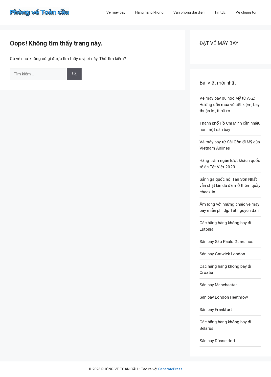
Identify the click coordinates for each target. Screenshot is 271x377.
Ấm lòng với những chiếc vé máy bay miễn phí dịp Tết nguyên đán (229, 207)
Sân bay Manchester (218, 284)
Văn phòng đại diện (188, 12)
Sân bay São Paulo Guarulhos (226, 241)
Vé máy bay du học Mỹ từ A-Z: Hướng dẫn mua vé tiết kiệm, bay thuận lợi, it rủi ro (230, 104)
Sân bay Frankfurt (216, 309)
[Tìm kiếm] (74, 74)
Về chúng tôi (246, 12)
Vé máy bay (115, 12)
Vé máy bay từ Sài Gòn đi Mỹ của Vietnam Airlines (230, 145)
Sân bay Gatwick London (222, 253)
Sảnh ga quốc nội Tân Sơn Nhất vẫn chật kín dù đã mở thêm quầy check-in (230, 185)
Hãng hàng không (149, 12)
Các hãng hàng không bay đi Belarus (225, 325)
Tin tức (220, 12)
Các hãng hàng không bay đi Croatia (225, 269)
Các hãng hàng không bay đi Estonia (225, 226)
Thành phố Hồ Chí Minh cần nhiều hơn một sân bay (230, 126)
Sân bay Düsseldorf (218, 340)
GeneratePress (170, 369)
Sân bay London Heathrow (224, 297)
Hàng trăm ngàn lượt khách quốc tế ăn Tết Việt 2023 (230, 163)
